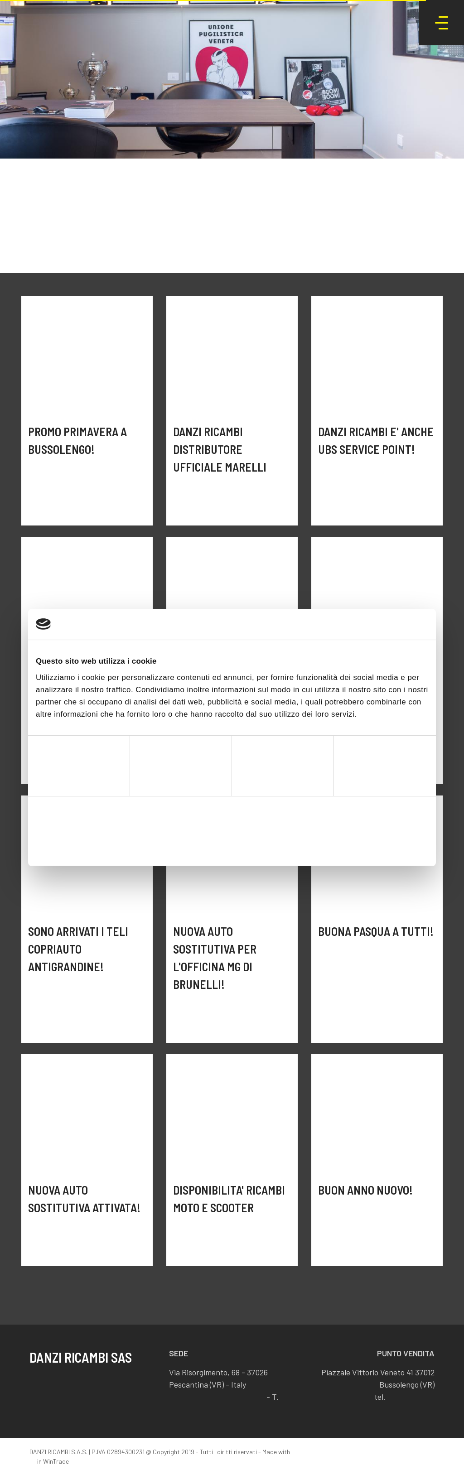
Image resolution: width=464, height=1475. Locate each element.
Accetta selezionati (232, 843)
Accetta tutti (364, 843)
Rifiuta (99, 843)
